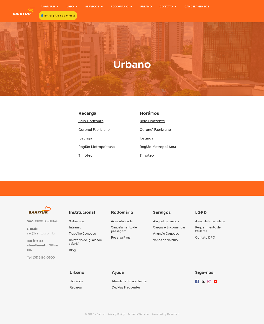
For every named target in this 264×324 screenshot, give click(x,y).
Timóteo (85, 155)
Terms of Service (138, 314)
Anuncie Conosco (166, 233)
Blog (72, 250)
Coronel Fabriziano (94, 130)
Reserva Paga (121, 237)
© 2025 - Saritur (95, 314)
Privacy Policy (116, 314)
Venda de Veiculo (165, 240)
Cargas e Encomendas (169, 227)
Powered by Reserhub (165, 314)
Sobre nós (76, 221)
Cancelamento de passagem (124, 229)
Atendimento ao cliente (129, 281)
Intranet (75, 227)
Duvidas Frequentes (126, 287)
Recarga (76, 287)
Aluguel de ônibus (166, 221)
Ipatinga (85, 138)
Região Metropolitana (96, 147)
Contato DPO (205, 237)
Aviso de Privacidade (210, 221)
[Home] (25, 11)
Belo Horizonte (91, 121)
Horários (76, 281)
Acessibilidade (122, 221)
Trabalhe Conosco (82, 233)
